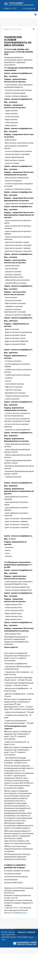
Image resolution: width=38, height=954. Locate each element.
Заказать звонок (26, 932)
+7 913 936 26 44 (28, 8)
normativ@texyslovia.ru (18, 913)
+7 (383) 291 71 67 (9, 8)
